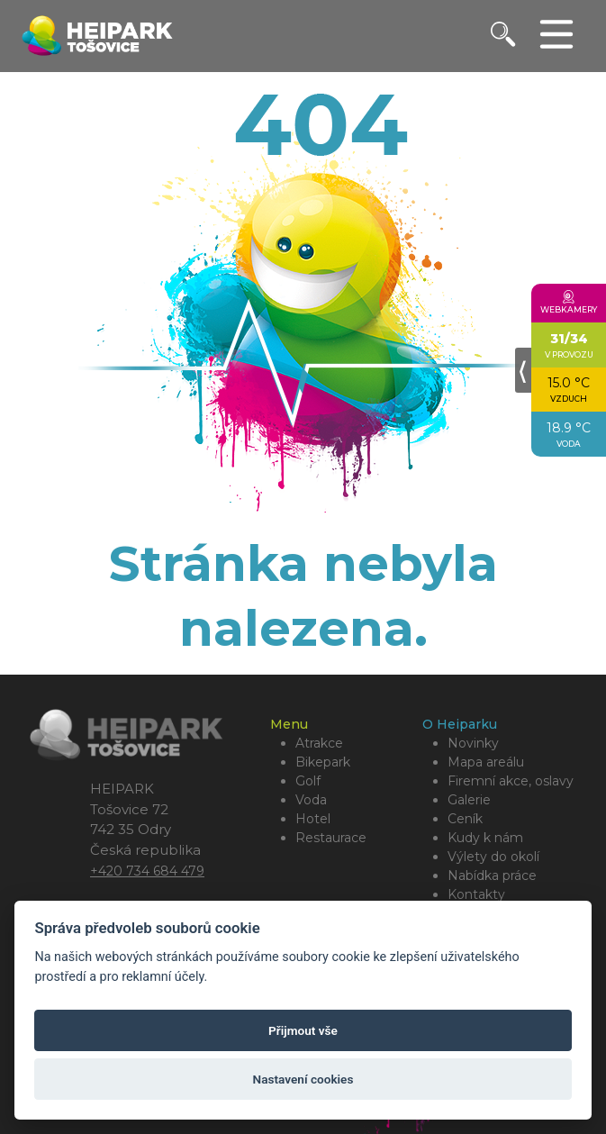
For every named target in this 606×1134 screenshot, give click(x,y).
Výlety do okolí (493, 856)
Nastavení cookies (303, 1079)
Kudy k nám (485, 838)
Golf (308, 781)
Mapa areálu (486, 762)
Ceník (465, 819)
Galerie (469, 800)
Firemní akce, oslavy (511, 781)
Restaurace (330, 838)
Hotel (312, 819)
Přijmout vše (303, 1030)
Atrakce (319, 743)
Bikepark (322, 762)
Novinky (473, 743)
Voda (311, 800)
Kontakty (476, 894)
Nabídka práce (492, 875)
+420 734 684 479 (147, 871)
